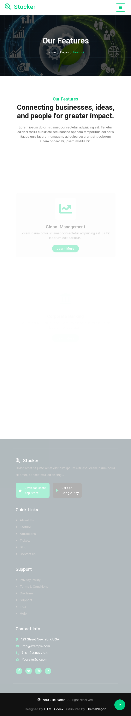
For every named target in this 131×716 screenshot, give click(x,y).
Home (51, 52)
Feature (23, 527)
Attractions (26, 534)
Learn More (65, 265)
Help (21, 613)
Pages (64, 52)
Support (24, 600)
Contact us (26, 554)
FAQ (21, 607)
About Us (25, 520)
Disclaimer (25, 593)
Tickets (23, 540)
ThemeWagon (96, 709)
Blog (21, 547)
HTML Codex (53, 709)
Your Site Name (51, 700)
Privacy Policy (28, 580)
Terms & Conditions (32, 586)
